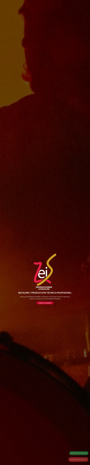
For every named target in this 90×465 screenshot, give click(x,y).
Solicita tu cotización (45, 303)
